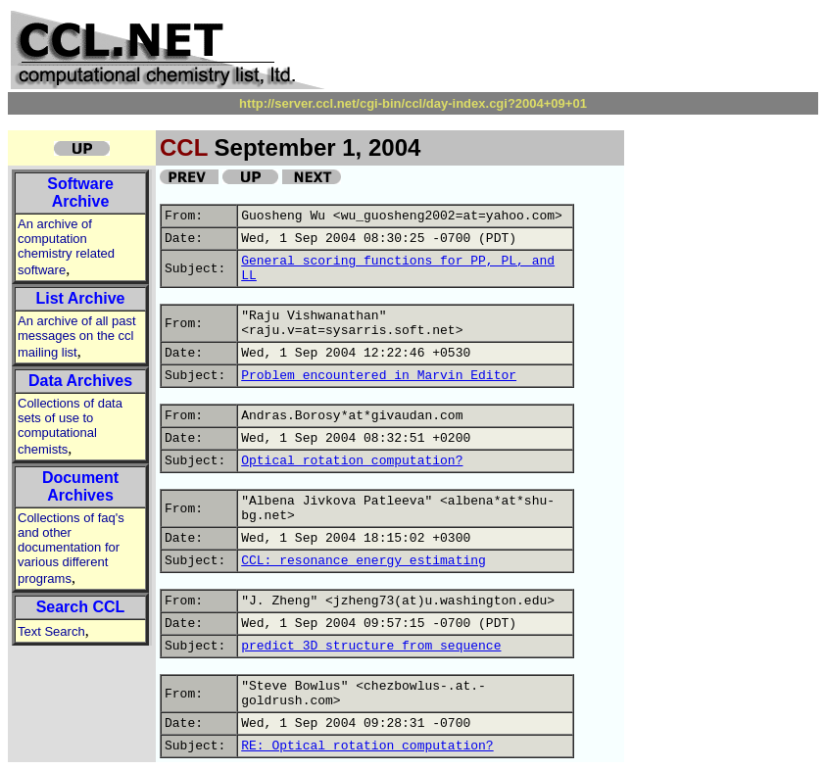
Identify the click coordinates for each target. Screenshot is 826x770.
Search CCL (80, 607)
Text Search (51, 631)
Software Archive (80, 192)
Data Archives (80, 380)
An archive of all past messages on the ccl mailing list (77, 336)
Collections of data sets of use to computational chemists (70, 426)
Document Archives (80, 486)
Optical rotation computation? (351, 461)
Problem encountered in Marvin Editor (378, 375)
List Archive (80, 298)
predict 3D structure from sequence (371, 646)
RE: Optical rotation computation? (367, 746)
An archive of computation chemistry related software (66, 247)
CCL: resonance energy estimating (363, 560)
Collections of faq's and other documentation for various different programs (71, 548)
